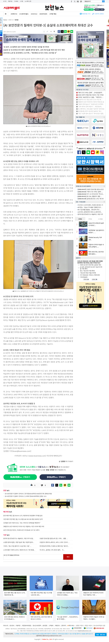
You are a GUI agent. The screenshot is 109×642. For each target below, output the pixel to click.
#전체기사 (14, 14)
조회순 (80, 219)
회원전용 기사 (86, 14)
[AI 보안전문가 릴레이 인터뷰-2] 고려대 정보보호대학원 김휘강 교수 (26, 496)
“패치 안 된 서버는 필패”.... (90, 192)
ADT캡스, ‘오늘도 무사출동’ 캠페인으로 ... (90, 207)
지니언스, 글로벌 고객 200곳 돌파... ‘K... (52, 550)
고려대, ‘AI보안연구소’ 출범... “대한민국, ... (90, 97)
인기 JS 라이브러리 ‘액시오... (91, 194)
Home (5, 20)
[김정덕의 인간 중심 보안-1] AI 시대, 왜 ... (90, 100)
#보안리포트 (43, 14)
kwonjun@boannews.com (53, 636)
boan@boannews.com (21, 451)
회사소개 (5, 625)
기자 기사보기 (66, 461)
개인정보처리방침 (26, 625)
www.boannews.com (37, 455)
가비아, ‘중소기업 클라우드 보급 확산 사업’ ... (17, 546)
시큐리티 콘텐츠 (99, 14)
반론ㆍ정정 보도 (100, 634)
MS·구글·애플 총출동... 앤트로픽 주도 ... (89, 210)
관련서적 (63, 625)
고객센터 (51, 625)
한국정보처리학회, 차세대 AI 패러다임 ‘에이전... (54, 546)
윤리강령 (45, 625)
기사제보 (16, 1)
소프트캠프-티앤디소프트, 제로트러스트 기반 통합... (19, 550)
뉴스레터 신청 (28, 1)
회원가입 (10, 1)
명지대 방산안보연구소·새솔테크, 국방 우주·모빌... (18, 538)
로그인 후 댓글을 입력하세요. (33, 557)
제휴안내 (57, 625)
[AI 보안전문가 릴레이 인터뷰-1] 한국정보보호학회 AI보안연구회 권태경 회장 (28, 494)
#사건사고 (34, 14)
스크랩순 (100, 219)
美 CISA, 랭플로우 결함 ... (90, 196)
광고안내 (12, 625)
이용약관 (18, 625)
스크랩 (21, 1)
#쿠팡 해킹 (53, 14)
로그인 (4, 1)
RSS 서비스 (71, 625)
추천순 (90, 219)
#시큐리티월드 (24, 14)
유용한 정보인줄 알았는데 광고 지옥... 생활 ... (54, 538)
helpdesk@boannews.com (84, 631)
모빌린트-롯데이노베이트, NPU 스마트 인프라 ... (54, 542)
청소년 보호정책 (37, 625)
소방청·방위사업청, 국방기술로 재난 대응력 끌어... (18, 542)
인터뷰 (16, 20)
